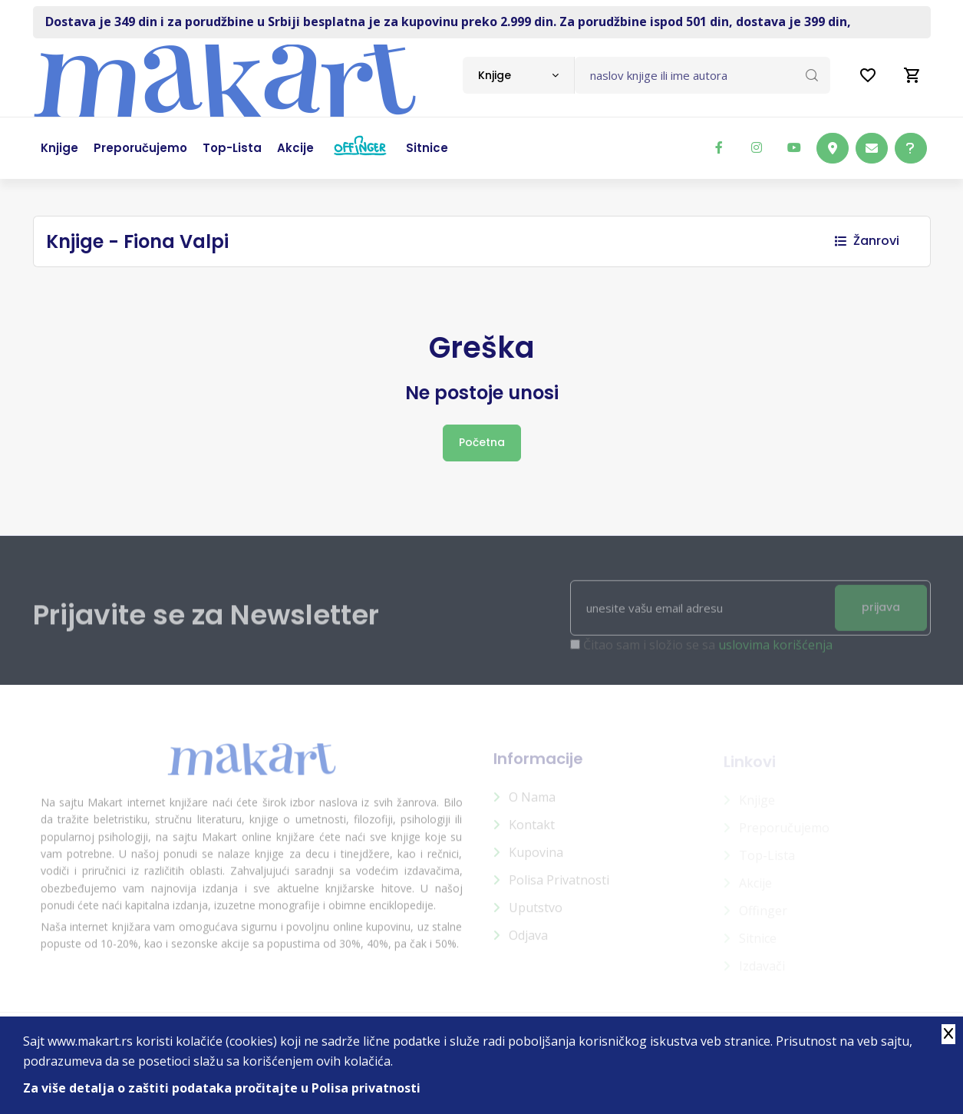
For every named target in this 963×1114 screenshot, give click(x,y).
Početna (482, 442)
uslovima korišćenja (775, 651)
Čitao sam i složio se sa (708, 651)
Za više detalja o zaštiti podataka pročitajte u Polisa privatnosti (221, 1087)
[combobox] (518, 75)
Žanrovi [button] (867, 241)
